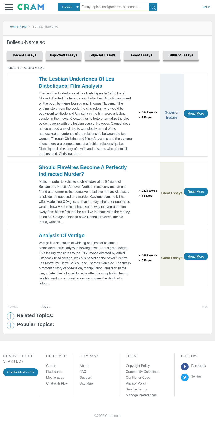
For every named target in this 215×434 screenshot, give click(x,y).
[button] (9, 7)
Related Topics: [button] (35, 315)
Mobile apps (55, 377)
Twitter (195, 376)
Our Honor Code (138, 377)
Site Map (86, 383)
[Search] (153, 7)
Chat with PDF (57, 383)
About (84, 366)
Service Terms (136, 389)
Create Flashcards (20, 372)
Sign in (206, 6)
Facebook (198, 366)
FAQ (83, 371)
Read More (196, 113)
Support (85, 377)
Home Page (18, 26)
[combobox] (69, 7)
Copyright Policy (138, 366)
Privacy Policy (136, 383)
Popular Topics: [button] (35, 324)
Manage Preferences (141, 395)
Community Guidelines (142, 371)
